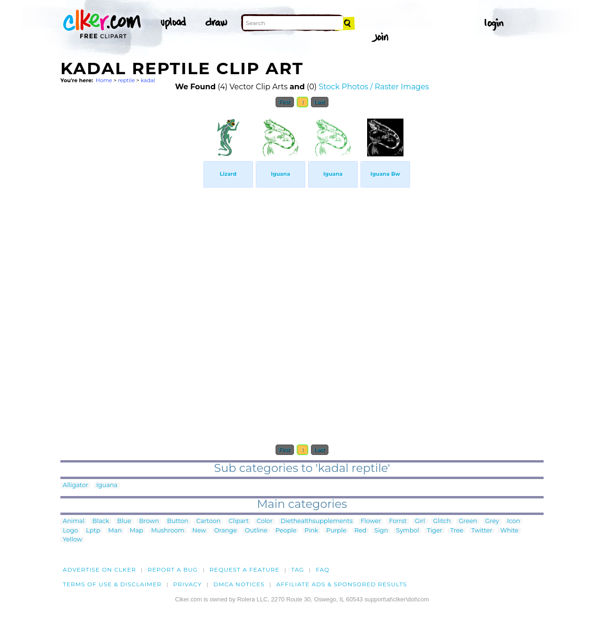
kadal (148, 80)
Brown (149, 521)
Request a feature (244, 569)
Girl (420, 521)
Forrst (397, 521)
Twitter (481, 531)
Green (468, 521)
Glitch (442, 521)
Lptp (93, 531)
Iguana (106, 485)
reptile (126, 80)
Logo (70, 531)
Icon (513, 521)
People (286, 531)
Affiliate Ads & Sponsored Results (341, 584)
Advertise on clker (99, 569)
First (285, 102)
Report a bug (173, 569)
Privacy (187, 584)
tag (297, 569)
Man (114, 531)
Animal (73, 521)
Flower (371, 521)
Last (319, 102)
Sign (381, 531)
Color (264, 521)
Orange (225, 531)
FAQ (322, 569)
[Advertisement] (131, 254)
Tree (456, 531)
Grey (492, 521)
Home (104, 80)
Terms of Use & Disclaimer (112, 584)
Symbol (407, 531)
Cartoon (208, 521)
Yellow (72, 540)
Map (136, 531)
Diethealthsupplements (317, 521)
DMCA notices (239, 584)
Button (177, 521)
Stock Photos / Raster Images (374, 86)
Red (360, 531)
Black (100, 521)
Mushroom (167, 531)
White (509, 531)
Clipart (238, 521)
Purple (336, 531)
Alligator (75, 485)
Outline (256, 531)
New (199, 531)
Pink (311, 531)
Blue (124, 521)
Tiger (434, 531)
